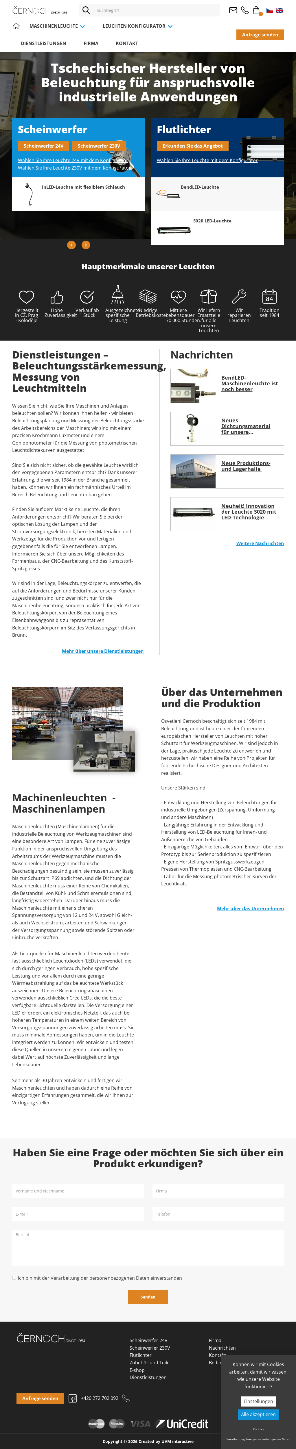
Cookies (258, 1429)
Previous (71, 245)
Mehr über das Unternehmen (250, 908)
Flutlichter (141, 1355)
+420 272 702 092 (245, 10)
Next (86, 245)
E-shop (137, 1370)
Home (16, 26)
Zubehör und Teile (150, 1362)
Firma (91, 43)
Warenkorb (256, 9)
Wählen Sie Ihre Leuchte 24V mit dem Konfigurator (73, 160)
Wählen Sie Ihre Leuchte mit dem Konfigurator (207, 160)
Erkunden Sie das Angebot (193, 146)
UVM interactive (177, 1441)
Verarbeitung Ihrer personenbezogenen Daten (258, 1439)
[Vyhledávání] (156, 10)
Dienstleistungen (43, 43)
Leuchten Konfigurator (138, 26)
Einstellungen (258, 1401)
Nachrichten (222, 1348)
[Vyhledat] (86, 10)
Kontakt (127, 43)
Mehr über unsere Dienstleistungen (103, 651)
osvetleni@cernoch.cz (233, 10)
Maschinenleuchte (57, 26)
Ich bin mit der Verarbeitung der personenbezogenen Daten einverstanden (100, 1278)
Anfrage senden (260, 34)
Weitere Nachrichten (260, 543)
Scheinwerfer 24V (43, 146)
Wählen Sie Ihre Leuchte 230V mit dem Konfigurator (74, 168)
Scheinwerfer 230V (99, 146)
